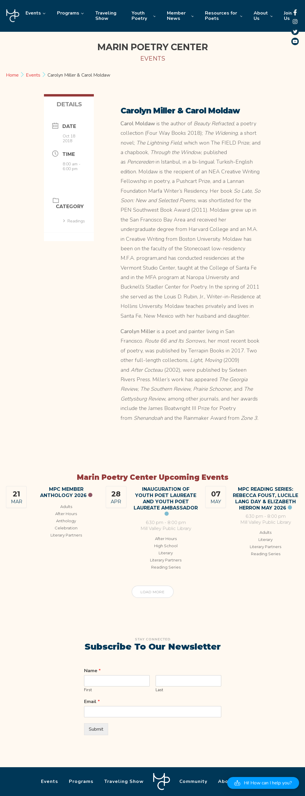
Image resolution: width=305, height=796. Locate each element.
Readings (74, 221)
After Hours (66, 513)
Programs (68, 13)
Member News (176, 16)
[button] (263, 783)
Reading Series (166, 567)
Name (92, 671)
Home (13, 15)
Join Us (288, 16)
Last (159, 690)
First (88, 690)
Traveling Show (105, 16)
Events (33, 13)
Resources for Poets (221, 16)
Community (193, 781)
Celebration (66, 528)
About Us (261, 16)
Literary (166, 552)
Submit (96, 729)
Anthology (66, 520)
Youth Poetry (139, 16)
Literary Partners (66, 535)
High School (166, 545)
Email (92, 702)
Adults (66, 506)
